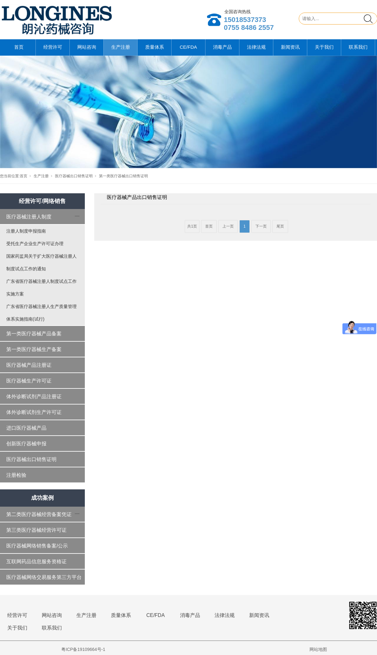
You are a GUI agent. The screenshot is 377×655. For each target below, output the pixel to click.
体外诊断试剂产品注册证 (34, 396)
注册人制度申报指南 (26, 231)
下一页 (261, 226)
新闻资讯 (290, 47)
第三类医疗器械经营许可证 (36, 530)
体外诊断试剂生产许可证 (34, 412)
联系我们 (358, 47)
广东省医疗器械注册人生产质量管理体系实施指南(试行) (41, 313)
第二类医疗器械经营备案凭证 (39, 514)
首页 (19, 47)
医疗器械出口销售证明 (74, 176)
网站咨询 (86, 47)
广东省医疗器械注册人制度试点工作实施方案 (41, 287)
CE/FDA (188, 47)
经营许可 (52, 47)
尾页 (280, 226)
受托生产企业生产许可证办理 (34, 243)
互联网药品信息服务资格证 (36, 561)
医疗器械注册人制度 (29, 216)
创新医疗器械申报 (26, 443)
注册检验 (16, 475)
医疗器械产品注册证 (29, 365)
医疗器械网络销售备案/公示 (37, 545)
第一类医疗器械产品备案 (34, 333)
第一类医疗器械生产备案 (34, 349)
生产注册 (120, 47)
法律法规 (256, 47)
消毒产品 (222, 47)
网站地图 (318, 649)
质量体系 (154, 47)
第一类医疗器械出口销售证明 (123, 176)
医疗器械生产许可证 (29, 380)
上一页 (228, 226)
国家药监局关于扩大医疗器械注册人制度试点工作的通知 (41, 262)
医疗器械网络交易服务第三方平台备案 (44, 580)
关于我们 (324, 47)
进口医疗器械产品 (26, 428)
